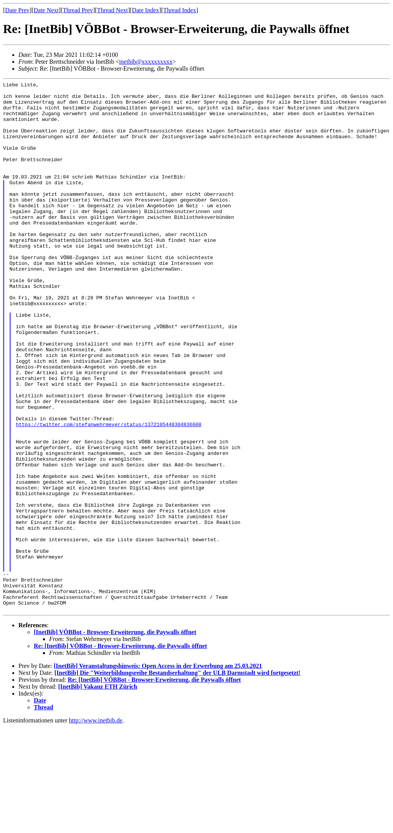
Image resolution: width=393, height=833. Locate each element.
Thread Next (112, 10)
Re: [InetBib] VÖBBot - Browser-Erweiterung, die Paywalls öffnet (120, 752)
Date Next (46, 10)
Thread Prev (78, 10)
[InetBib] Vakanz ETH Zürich (97, 792)
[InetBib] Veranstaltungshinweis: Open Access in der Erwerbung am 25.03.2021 (158, 772)
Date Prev (17, 10)
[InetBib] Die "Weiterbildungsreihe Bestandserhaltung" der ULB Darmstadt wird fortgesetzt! (177, 778)
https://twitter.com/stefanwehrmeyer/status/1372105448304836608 (108, 493)
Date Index (145, 10)
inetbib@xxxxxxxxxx (145, 61)
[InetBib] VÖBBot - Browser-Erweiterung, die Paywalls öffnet (115, 738)
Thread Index (179, 10)
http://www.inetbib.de (95, 826)
